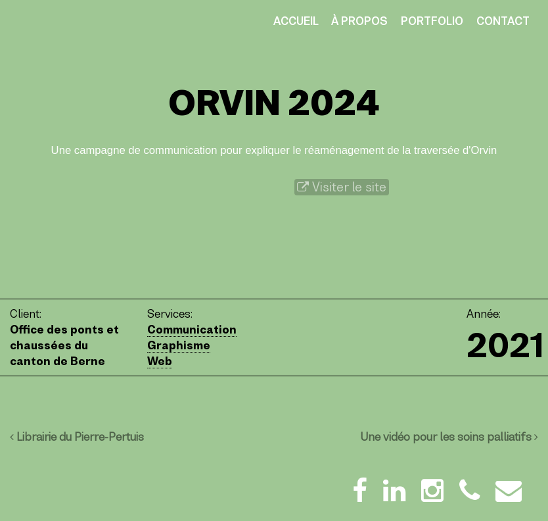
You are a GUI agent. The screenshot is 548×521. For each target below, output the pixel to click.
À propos (359, 21)
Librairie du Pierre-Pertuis (77, 436)
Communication (192, 329)
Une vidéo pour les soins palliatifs (449, 436)
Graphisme (178, 345)
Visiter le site (341, 187)
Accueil (296, 21)
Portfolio (432, 21)
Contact (503, 21)
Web (159, 361)
